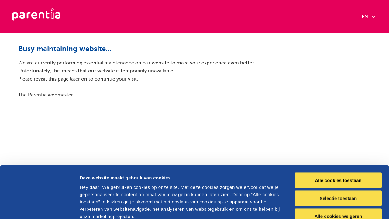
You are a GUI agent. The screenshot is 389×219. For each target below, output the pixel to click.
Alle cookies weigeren (338, 167)
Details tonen (328, 207)
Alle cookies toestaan (338, 131)
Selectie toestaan (338, 149)
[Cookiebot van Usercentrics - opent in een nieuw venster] (39, 207)
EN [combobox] (368, 16)
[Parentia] (36, 17)
